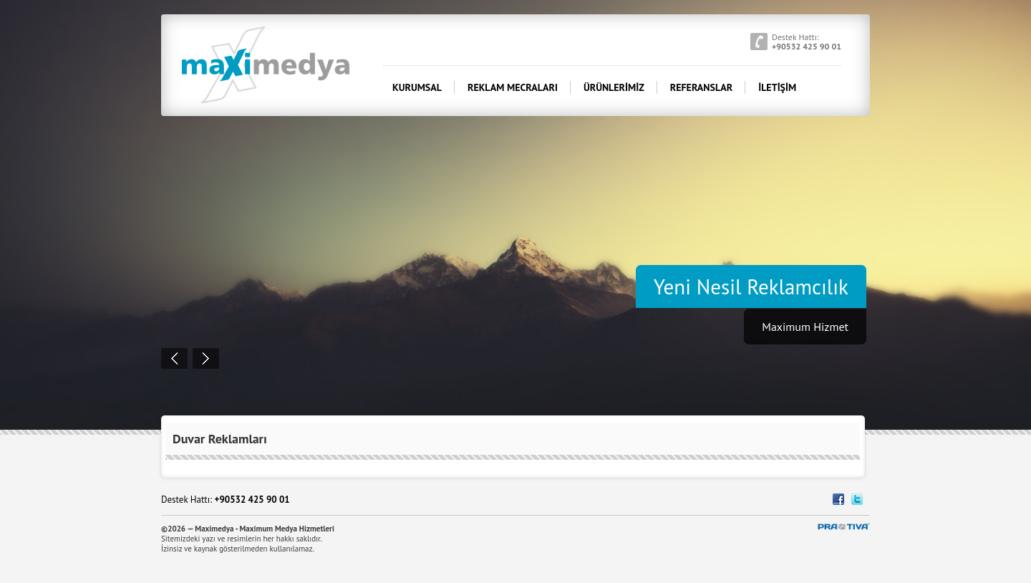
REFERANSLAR (701, 87)
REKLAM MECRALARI (513, 87)
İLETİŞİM (777, 87)
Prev (174, 358)
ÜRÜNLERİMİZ (614, 87)
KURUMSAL (417, 87)
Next (206, 358)
